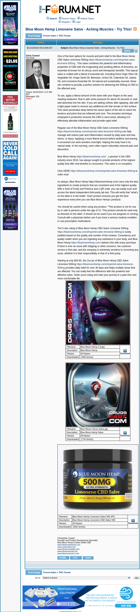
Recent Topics (69, 18)
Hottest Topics (87, 18)
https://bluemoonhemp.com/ (91, 156)
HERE (66, 171)
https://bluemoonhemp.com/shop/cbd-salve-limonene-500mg (89, 131)
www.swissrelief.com (66, 547)
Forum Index (50, 35)
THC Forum (65, 35)
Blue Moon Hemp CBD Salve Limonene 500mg (103, 128)
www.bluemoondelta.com (68, 549)
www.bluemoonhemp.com (68, 545)
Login (76, 22)
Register (64, 22)
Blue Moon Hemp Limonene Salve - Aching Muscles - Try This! (79, 29)
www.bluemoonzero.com (68, 553)
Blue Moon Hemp (66, 156)
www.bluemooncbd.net (67, 551)
